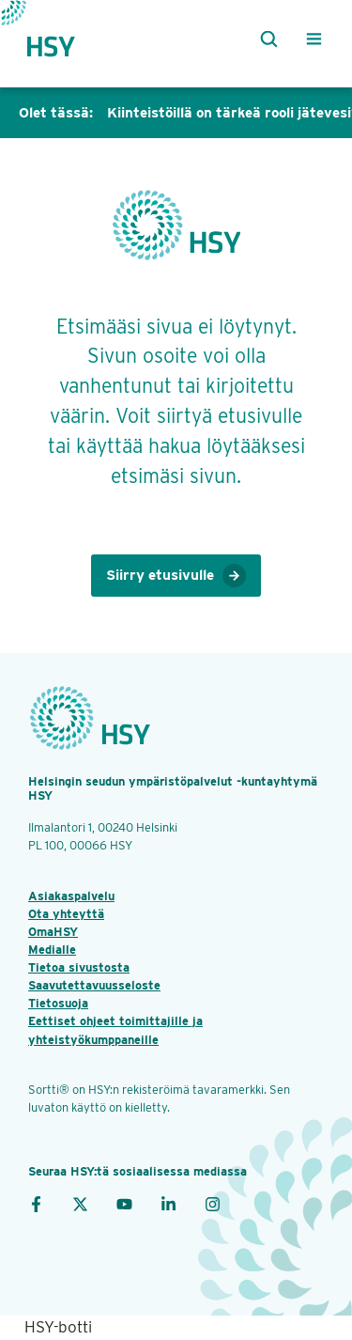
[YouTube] (124, 1203)
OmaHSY (53, 932)
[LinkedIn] (168, 1203)
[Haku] (265, 39)
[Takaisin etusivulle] (67, 39)
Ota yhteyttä (66, 914)
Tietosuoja (58, 1003)
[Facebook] (36, 1203)
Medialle (52, 950)
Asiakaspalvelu (71, 896)
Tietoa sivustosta (79, 967)
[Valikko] (314, 39)
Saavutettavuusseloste (94, 985)
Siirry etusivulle (176, 576)
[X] (80, 1203)
